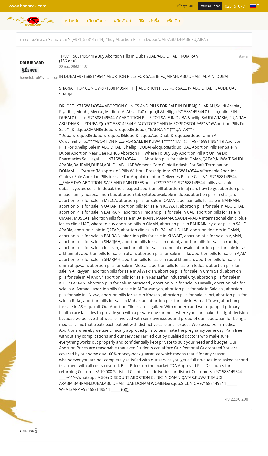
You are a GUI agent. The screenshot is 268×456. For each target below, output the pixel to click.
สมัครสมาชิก (210, 5)
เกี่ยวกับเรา (96, 21)
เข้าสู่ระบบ (185, 5)
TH (256, 5)
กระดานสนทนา (33, 39)
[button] (188, 21)
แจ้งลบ (242, 57)
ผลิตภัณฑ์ (122, 21)
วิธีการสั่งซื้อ (149, 21)
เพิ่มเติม (173, 21)
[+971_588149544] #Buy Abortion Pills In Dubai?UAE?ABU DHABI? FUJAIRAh (139, 39)
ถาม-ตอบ (59, 39)
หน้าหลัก (72, 21)
